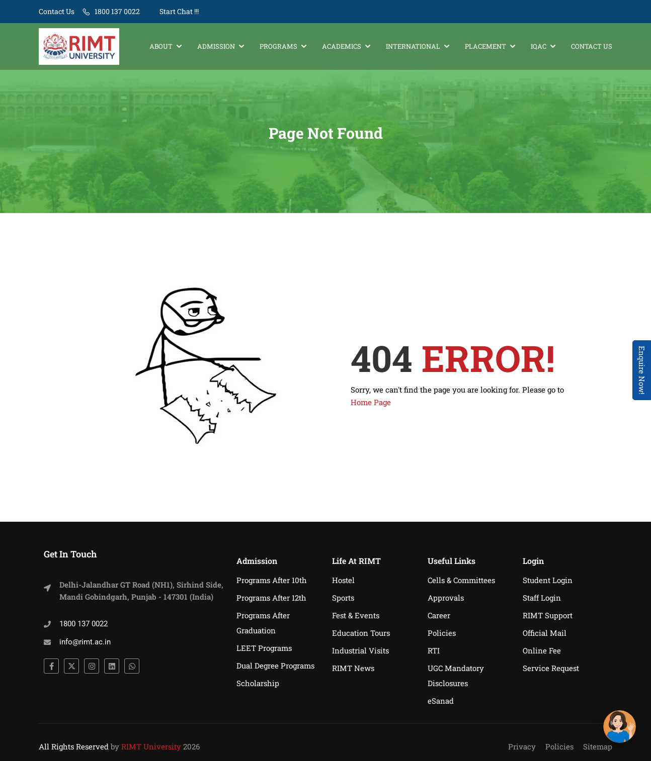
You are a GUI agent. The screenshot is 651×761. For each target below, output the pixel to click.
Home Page (371, 402)
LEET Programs (264, 648)
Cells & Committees (461, 580)
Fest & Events (355, 615)
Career (439, 615)
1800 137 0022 (117, 11)
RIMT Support (548, 615)
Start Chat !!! (178, 11)
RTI (434, 650)
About (161, 46)
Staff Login (542, 598)
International (413, 46)
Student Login (548, 580)
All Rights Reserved (74, 746)
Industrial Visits (360, 650)
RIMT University (151, 746)
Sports (343, 598)
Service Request (551, 668)
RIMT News (353, 668)
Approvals (446, 598)
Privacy (522, 746)
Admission (216, 46)
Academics (341, 46)
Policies (442, 633)
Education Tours (361, 633)
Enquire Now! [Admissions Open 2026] (642, 370)
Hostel (343, 580)
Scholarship (257, 683)
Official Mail (544, 633)
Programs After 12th (271, 598)
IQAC (538, 46)
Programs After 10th (271, 580)
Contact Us (56, 11)
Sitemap (597, 746)
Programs (278, 46)
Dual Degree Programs (275, 665)
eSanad (441, 701)
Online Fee (542, 650)
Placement (485, 46)
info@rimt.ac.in (85, 641)
